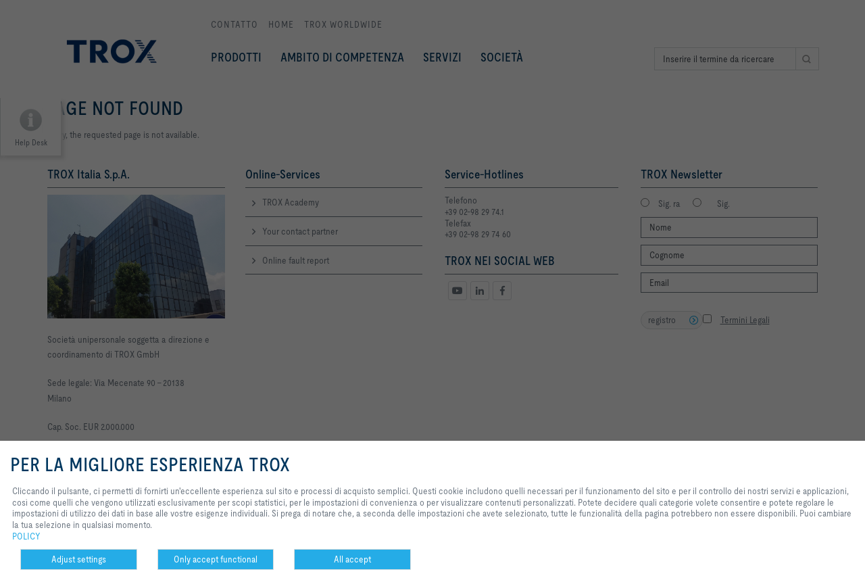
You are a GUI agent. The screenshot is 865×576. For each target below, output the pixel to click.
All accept (352, 559)
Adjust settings (78, 559)
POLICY (26, 536)
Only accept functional (215, 559)
